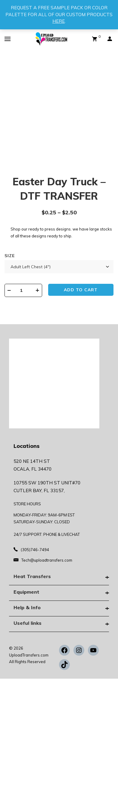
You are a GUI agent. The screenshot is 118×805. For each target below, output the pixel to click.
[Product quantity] (23, 290)
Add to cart (81, 289)
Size (10, 255)
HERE (58, 21)
